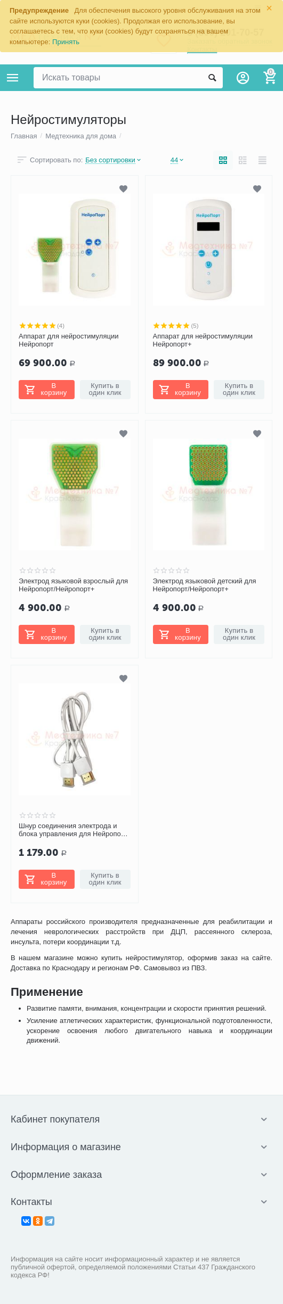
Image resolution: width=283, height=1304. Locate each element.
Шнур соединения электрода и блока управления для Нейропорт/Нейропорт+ (74, 830)
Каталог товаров (12, 77)
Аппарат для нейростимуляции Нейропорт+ (203, 340)
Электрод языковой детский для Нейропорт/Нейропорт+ (204, 585)
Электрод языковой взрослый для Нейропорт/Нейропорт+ (73, 585)
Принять (65, 42)
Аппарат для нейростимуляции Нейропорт (68, 340)
